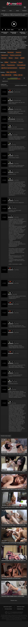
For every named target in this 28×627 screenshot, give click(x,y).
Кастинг (3, 58)
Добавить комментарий (21, 85)
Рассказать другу (8, 606)
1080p (6, 62)
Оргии (20, 62)
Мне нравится (3, 78)
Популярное (24, 10)
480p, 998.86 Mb (6, 75)
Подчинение (11, 65)
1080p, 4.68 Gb (18, 75)
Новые (10, 10)
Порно (9, 613)
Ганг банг (13, 62)
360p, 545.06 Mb (11, 72)
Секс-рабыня (21, 65)
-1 (14, 90)
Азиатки (18, 52)
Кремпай (22, 68)
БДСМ (22, 58)
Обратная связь (20, 606)
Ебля (3, 65)
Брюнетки (4, 55)
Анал (16, 58)
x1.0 (19, 29)
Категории (3, 10)
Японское (11, 52)
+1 (12, 90)
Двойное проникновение (9, 68)
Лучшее (17, 10)
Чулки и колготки (15, 55)
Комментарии (3, 84)
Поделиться (5, 81)
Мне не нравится (24, 78)
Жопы (11, 58)
